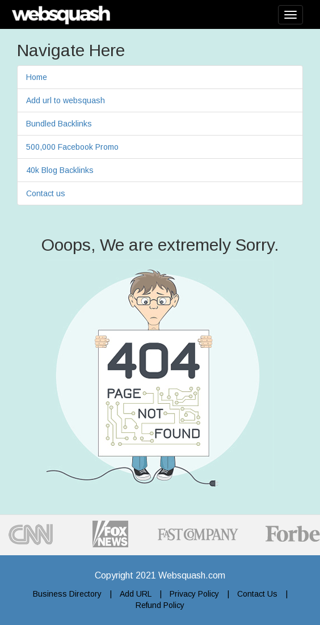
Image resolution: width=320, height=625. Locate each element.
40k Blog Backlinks (60, 170)
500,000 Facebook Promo (72, 146)
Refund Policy (160, 605)
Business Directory (67, 593)
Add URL (135, 593)
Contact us (45, 193)
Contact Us (257, 593)
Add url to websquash (65, 100)
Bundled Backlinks (59, 123)
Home (36, 77)
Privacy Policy (194, 593)
